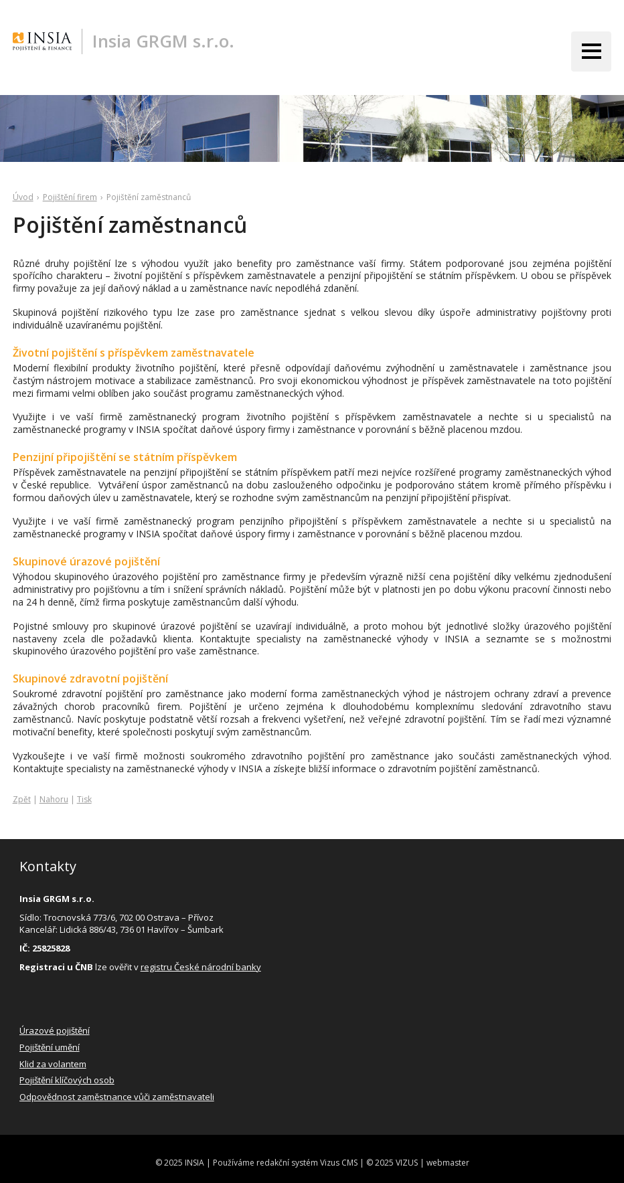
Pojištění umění (49, 1047)
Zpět (22, 799)
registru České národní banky (201, 967)
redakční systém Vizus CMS (307, 1162)
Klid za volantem (52, 1064)
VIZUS (407, 1162)
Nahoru (54, 799)
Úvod (23, 197)
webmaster (447, 1162)
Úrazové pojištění (54, 1030)
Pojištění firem (70, 197)
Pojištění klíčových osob (66, 1080)
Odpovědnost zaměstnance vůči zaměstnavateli (116, 1097)
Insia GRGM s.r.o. (163, 41)
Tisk (84, 799)
